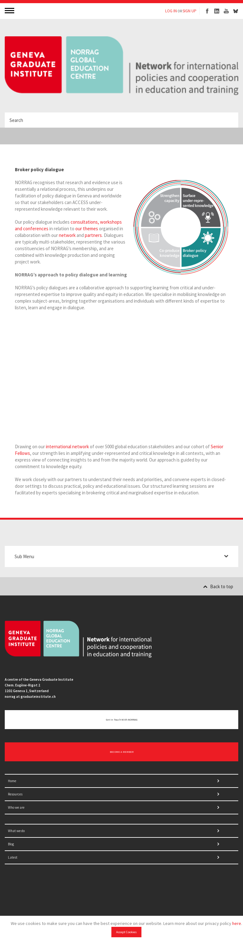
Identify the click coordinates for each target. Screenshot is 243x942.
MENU (10, 10)
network (67, 235)
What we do (16, 831)
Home (12, 781)
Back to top (218, 586)
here (236, 923)
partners (93, 235)
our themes (86, 229)
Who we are (16, 807)
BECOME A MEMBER (122, 751)
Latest (12, 857)
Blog (11, 844)
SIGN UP (189, 11)
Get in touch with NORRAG (121, 719)
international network (67, 447)
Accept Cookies (126, 932)
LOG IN (171, 11)
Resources (15, 794)
